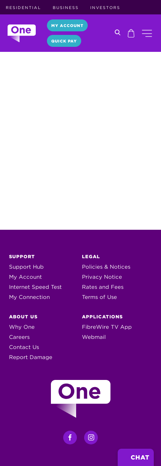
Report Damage (30, 357)
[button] (147, 33)
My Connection (29, 297)
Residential (23, 7)
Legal (91, 256)
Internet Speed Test (35, 287)
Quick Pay (64, 41)
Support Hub (26, 267)
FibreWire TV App (107, 327)
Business (66, 7)
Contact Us (24, 347)
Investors (105, 7)
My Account (67, 25)
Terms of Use (99, 297)
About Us (23, 316)
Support (22, 256)
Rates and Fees (102, 287)
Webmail (94, 337)
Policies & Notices (106, 267)
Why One (22, 327)
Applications (102, 316)
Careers (19, 337)
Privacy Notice (102, 277)
